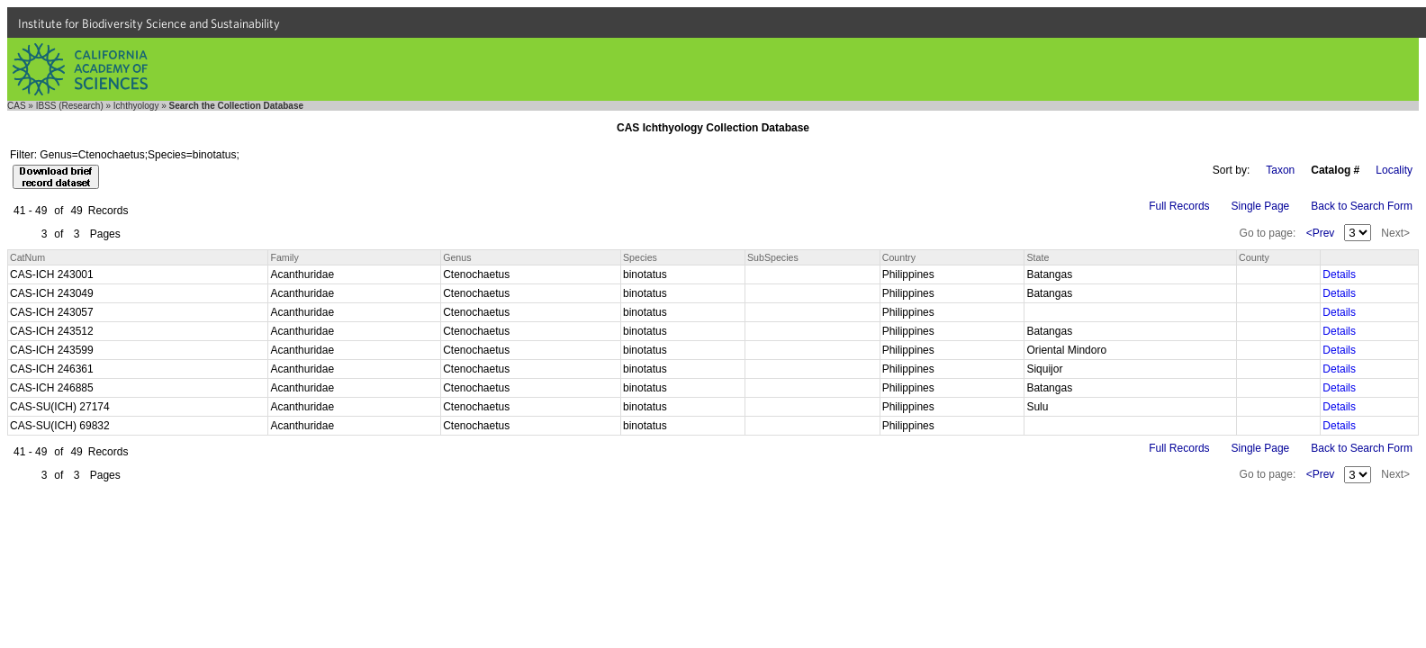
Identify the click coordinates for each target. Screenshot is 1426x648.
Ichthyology (136, 106)
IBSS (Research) (70, 106)
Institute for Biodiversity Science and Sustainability (149, 23)
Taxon (1280, 170)
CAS (16, 106)
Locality (1394, 170)
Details (1339, 274)
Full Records (1179, 206)
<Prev (1320, 233)
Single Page (1261, 206)
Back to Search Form (1361, 206)
